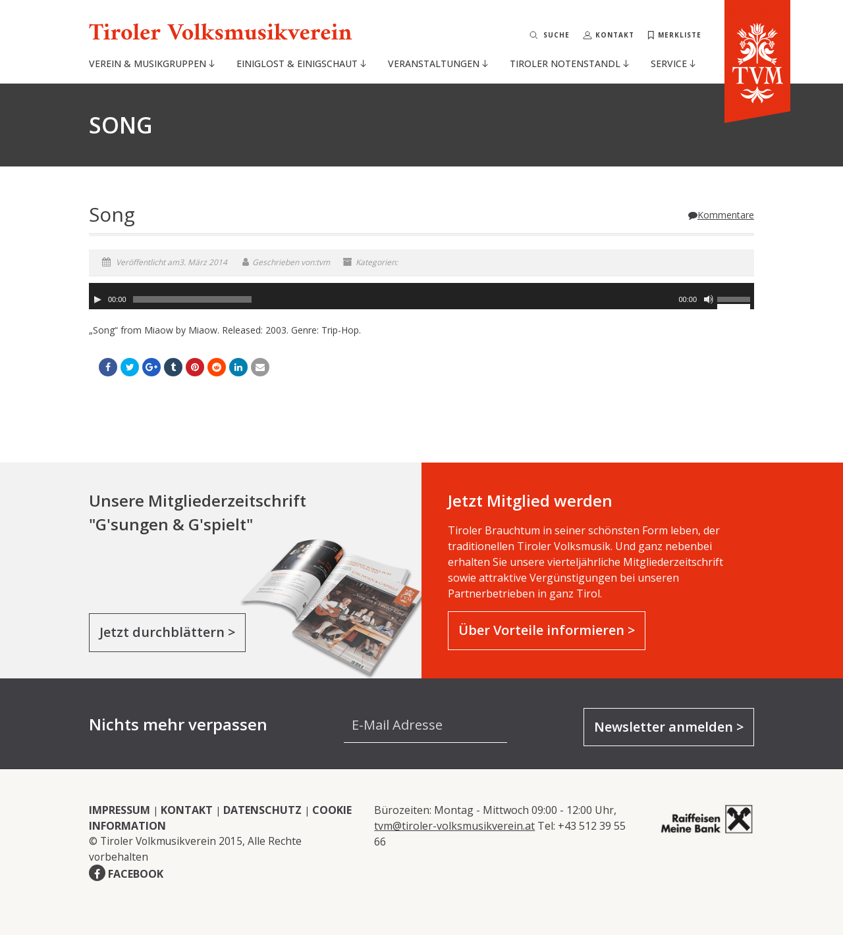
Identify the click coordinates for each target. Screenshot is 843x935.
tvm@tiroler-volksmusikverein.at (454, 826)
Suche (556, 34)
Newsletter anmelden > (669, 727)
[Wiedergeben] (97, 299)
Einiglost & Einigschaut (301, 63)
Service (673, 63)
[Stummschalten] (708, 299)
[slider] (192, 299)
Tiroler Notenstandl (569, 63)
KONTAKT (187, 810)
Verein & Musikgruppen (152, 63)
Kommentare (721, 215)
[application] (421, 296)
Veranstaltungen (438, 63)
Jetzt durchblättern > (167, 632)
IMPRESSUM (119, 810)
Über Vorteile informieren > (546, 630)
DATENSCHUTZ (262, 810)
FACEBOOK (135, 874)
